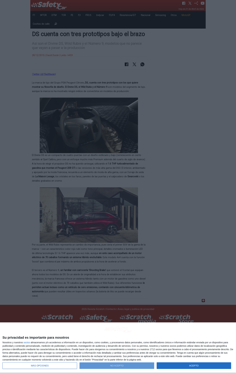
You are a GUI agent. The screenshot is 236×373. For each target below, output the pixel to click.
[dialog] (118, 348)
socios (26, 342)
